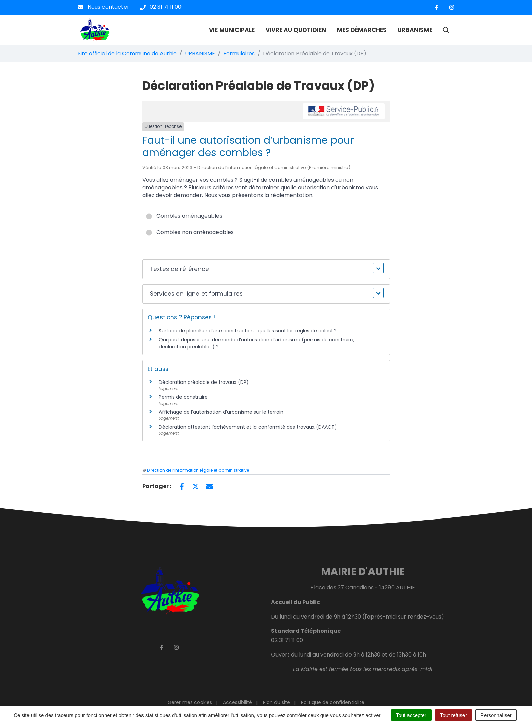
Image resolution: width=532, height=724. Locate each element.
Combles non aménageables (190, 232)
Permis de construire (183, 397)
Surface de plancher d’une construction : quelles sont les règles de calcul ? (248, 330)
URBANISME (415, 30)
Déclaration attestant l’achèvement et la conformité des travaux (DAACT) (248, 427)
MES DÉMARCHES (362, 30)
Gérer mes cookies (190, 702)
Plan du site (276, 702)
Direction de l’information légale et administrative (198, 470)
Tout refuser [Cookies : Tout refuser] (453, 715)
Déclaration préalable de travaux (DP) (204, 382)
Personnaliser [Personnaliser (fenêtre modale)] (496, 715)
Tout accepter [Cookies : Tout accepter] (411, 715)
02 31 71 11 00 (287, 640)
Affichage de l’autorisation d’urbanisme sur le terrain (221, 412)
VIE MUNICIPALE (232, 30)
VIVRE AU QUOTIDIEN (296, 30)
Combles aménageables (184, 216)
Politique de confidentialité (332, 702)
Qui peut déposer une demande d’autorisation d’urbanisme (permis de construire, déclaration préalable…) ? (256, 343)
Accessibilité (237, 702)
